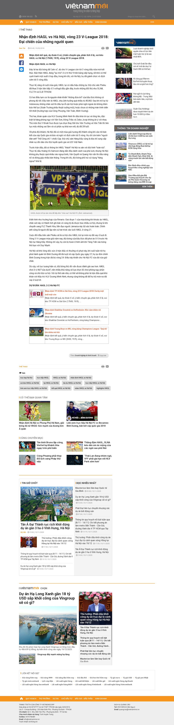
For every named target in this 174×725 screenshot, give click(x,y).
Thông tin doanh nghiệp (133, 128)
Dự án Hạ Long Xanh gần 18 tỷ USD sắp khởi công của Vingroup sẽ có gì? (47, 598)
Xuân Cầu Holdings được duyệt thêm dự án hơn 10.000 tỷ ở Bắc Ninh (143, 113)
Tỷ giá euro (115, 678)
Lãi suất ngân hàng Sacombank (35, 684)
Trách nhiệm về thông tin (28, 722)
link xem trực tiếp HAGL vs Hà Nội (33, 388)
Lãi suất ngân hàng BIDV (62, 684)
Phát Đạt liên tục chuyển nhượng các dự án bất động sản (95, 652)
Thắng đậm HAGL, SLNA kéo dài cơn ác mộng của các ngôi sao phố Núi (97, 445)
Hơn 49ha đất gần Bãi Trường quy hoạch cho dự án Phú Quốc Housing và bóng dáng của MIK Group (139, 178)
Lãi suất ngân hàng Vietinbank (88, 684)
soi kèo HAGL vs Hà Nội (29, 383)
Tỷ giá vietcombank (30, 681)
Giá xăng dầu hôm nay (64, 678)
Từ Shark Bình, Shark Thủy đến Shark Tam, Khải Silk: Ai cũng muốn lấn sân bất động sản (140, 157)
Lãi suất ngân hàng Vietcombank (118, 684)
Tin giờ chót (30, 483)
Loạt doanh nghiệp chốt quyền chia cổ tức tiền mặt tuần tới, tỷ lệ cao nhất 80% (143, 52)
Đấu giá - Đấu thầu (84, 22)
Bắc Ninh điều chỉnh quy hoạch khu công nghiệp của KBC (140, 167)
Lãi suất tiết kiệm (82, 681)
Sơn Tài (22, 48)
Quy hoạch (31, 22)
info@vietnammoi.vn (32, 719)
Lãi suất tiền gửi (98, 681)
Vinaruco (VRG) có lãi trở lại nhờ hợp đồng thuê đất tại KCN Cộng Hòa (140, 146)
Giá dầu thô (82, 678)
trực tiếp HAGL (43, 377)
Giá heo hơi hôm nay (98, 678)
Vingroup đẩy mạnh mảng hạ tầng (53, 654)
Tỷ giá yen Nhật (141, 678)
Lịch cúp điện (47, 681)
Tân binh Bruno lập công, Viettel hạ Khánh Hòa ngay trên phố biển (50, 445)
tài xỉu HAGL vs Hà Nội (72, 383)
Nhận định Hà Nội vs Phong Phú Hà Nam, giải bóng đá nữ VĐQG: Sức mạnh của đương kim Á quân (41, 426)
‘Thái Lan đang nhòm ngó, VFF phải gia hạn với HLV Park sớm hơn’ (98, 458)
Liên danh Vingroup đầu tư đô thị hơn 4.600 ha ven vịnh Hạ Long (140, 136)
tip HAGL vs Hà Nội (51, 383)
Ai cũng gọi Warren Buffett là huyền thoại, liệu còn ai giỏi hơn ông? (143, 81)
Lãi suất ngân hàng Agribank (120, 681)
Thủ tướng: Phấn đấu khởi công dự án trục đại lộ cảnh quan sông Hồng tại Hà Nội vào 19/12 (57, 541)
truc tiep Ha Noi (26, 377)
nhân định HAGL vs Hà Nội (81, 377)
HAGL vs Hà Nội (59, 377)
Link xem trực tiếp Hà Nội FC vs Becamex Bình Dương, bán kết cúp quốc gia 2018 (87, 424)
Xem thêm (147, 186)
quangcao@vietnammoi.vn (129, 709)
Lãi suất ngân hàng (64, 681)
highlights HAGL (103, 388)
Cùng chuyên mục (31, 438)
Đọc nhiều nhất (86, 483)
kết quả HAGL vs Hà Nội (61, 388)
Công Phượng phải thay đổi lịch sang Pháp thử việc (49, 458)
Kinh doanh (101, 22)
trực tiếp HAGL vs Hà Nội (95, 383)
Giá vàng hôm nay (30, 678)
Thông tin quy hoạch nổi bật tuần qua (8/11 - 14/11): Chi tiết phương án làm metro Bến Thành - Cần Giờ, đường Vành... (95, 642)
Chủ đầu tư (66, 22)
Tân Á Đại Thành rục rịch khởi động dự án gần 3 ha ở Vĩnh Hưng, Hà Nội (45, 526)
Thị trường (44, 22)
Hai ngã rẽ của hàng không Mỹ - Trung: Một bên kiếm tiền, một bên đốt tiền (143, 98)
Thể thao (26, 29)
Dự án (56, 22)
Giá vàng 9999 (46, 678)
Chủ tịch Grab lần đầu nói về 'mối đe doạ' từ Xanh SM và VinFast (142, 66)
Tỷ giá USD (127, 678)
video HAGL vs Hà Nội (83, 388)
